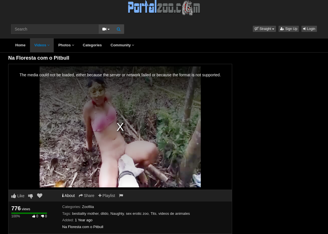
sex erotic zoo (137, 213)
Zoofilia (88, 207)
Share (86, 195)
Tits (153, 213)
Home (20, 45)
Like (18, 196)
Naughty (117, 213)
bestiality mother (85, 213)
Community (122, 45)
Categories (92, 45)
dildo (104, 213)
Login (309, 29)
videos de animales (174, 213)
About (68, 195)
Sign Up (288, 29)
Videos (41, 45)
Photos (66, 45)
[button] (264, 29)
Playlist (106, 195)
